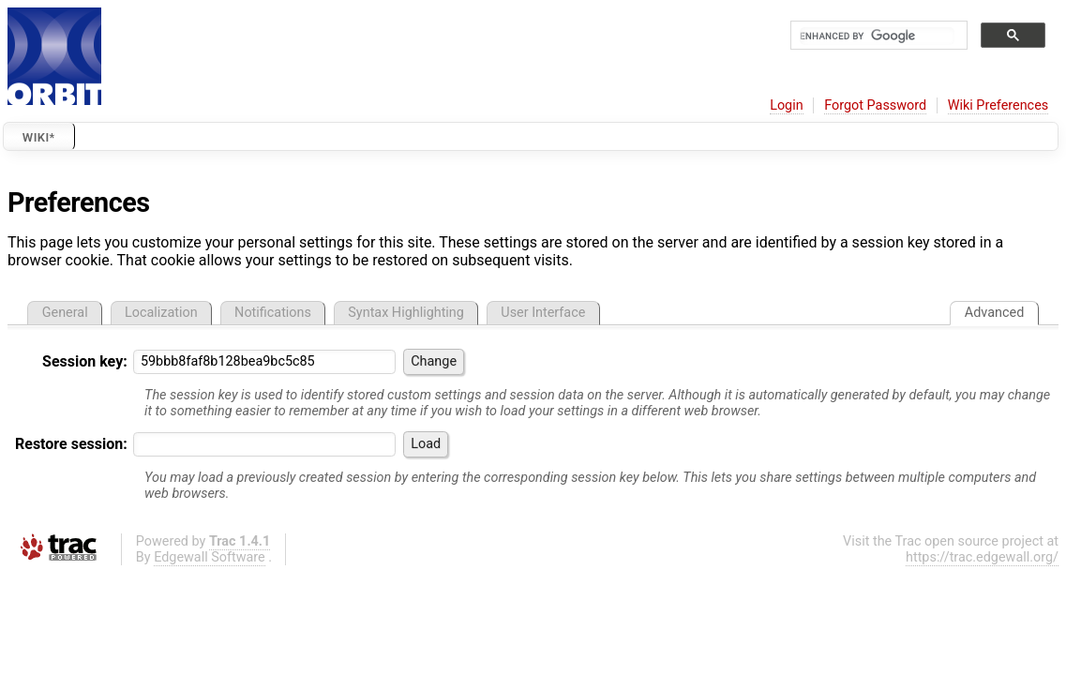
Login (786, 105)
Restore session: (71, 444)
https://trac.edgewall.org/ (982, 557)
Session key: (85, 361)
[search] (877, 36)
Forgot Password (875, 105)
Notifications (272, 313)
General (65, 313)
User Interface (543, 313)
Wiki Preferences (998, 105)
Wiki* (39, 137)
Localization (161, 313)
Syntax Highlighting (406, 313)
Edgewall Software (209, 557)
